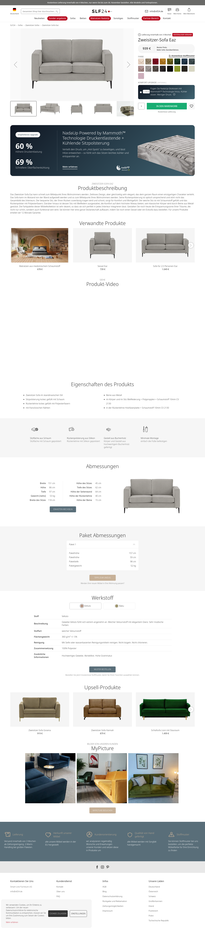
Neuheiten (39, 18)
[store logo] (102, 11)
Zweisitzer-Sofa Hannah (102, 730)
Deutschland (154, 886)
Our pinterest (107, 867)
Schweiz (152, 896)
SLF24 (12, 25)
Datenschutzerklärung (112, 896)
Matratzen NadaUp (100, 18)
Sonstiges (118, 18)
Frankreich (153, 910)
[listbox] (166, 69)
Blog (104, 891)
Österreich (153, 891)
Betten (83, 18)
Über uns (60, 891)
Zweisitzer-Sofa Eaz (50, 25)
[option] (141, 61)
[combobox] (40, 11)
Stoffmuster (133, 18)
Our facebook (97, 867)
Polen (151, 915)
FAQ (58, 896)
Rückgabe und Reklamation (114, 901)
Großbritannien (155, 901)
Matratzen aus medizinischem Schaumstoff (39, 266)
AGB (104, 886)
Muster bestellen (102, 669)
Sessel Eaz (102, 266)
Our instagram (102, 867)
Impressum (107, 910)
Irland (151, 906)
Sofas (73, 18)
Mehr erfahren (12, 922)
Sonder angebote (57, 18)
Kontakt (167, 18)
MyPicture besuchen (102, 810)
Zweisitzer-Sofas (32, 25)
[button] (15, 64)
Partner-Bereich (151, 18)
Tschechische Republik (159, 920)
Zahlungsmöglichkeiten (112, 906)
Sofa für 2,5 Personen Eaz (165, 266)
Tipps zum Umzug (102, 577)
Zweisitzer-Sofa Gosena (40, 730)
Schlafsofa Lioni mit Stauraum (165, 730)
